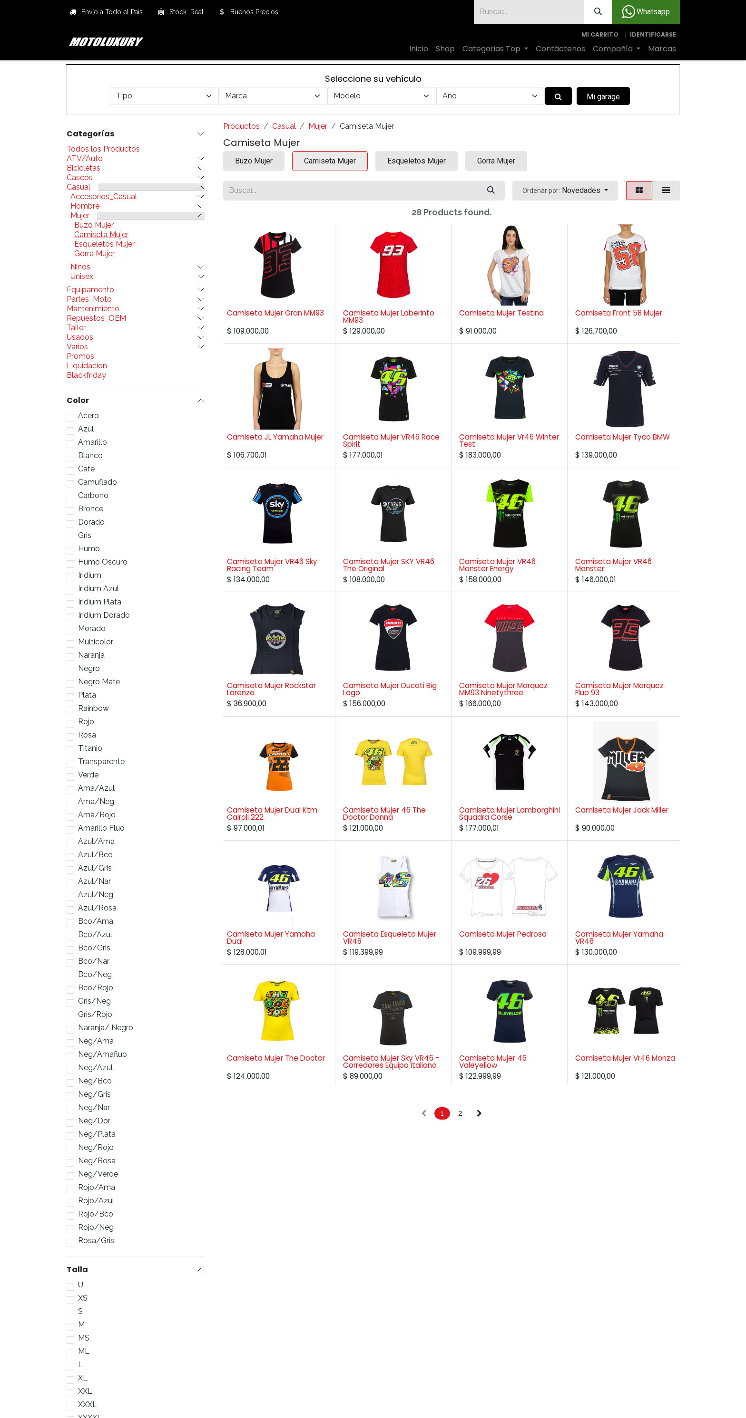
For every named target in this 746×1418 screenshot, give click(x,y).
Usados (80, 337)
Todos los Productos (103, 148)
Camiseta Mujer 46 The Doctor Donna (384, 813)
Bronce (90, 509)
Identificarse (653, 34)
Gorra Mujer (94, 254)
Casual (78, 187)
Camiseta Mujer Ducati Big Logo (390, 689)
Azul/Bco (95, 855)
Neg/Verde (98, 1174)
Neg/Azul (95, 1068)
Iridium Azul (98, 589)
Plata (87, 695)
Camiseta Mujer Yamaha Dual (271, 937)
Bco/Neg (95, 974)
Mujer (79, 216)
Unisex (81, 276)
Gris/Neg (94, 1001)
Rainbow (93, 708)
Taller (76, 328)
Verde (88, 775)
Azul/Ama (96, 841)
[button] (565, 191)
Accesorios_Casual (103, 197)
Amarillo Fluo (101, 828)
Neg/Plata (97, 1134)
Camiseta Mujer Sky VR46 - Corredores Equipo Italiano (391, 1061)
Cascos (80, 178)
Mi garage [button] (603, 96)
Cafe (86, 469)
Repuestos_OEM (96, 318)
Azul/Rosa (97, 908)
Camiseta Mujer (101, 235)
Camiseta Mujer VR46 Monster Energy (497, 565)
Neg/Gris (94, 1094)
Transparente (101, 762)
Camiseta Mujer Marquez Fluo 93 (619, 689)
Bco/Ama (95, 921)
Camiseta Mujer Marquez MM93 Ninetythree (503, 689)
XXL (85, 1391)
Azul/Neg (95, 895)
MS (83, 1338)
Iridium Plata (99, 602)
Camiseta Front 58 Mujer (618, 313)
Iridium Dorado (104, 615)
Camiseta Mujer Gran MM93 (275, 313)
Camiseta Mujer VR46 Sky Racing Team (272, 565)
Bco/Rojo (95, 988)
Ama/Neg (96, 801)
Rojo (86, 722)
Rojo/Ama (96, 1187)
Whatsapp (646, 11)
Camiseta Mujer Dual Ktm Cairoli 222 (272, 813)
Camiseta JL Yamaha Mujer (275, 437)
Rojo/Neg (96, 1227)
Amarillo (92, 442)
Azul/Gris (95, 868)
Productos (241, 126)
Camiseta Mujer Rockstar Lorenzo (271, 689)
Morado (92, 628)
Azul (86, 429)
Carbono (93, 495)
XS (83, 1298)
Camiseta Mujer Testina (501, 313)
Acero (88, 416)
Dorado (91, 522)
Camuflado (97, 482)
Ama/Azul (96, 788)
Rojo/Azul (96, 1201)
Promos (80, 356)
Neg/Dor (94, 1121)
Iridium (89, 575)
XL (83, 1378)
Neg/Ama (96, 1041)
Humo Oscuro (103, 562)
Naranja (91, 655)
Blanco (90, 456)
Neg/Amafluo (102, 1054)
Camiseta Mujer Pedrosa (503, 934)
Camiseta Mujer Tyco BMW (622, 437)
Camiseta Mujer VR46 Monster (613, 565)
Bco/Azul (95, 935)
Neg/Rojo (96, 1147)
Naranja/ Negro (105, 1028)
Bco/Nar (93, 961)
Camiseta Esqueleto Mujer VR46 (389, 937)
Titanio (90, 748)
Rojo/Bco (95, 1214)
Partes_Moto (89, 299)
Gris (84, 535)
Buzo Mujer (94, 225)
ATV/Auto (85, 159)
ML (83, 1351)
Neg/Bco (95, 1081)
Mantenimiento (93, 309)
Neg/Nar (94, 1107)
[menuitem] (418, 49)
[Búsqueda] (598, 12)
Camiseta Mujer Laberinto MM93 (388, 316)
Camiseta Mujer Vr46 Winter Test (509, 440)
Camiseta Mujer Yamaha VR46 (619, 937)
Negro (89, 668)
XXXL (87, 1404)
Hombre (84, 206)
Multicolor (95, 642)
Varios (77, 347)
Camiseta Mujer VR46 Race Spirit (391, 440)
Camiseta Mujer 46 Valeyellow (493, 1061)
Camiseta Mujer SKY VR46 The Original (388, 565)
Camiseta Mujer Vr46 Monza (625, 1058)
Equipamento (90, 290)
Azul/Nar (94, 881)
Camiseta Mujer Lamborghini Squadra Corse (509, 813)
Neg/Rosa (97, 1161)
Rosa (87, 735)
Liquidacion (87, 366)
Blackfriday (86, 375)
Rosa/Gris (96, 1241)
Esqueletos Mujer (104, 244)
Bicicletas (83, 168)
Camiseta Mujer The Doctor (276, 1058)
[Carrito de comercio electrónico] (600, 34)
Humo (89, 549)
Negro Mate (99, 682)
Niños (80, 267)
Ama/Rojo (97, 815)
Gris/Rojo (95, 1014)
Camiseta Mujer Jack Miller (621, 810)
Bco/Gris (94, 948)
